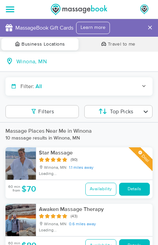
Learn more (93, 27)
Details (134, 189)
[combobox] (84, 62)
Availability (101, 189)
